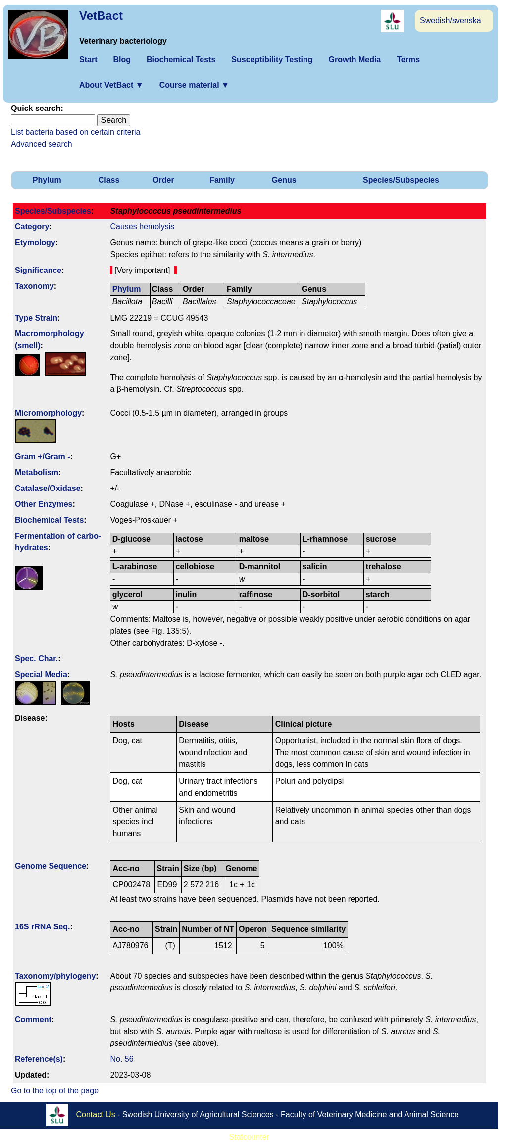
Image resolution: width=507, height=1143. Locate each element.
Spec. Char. (36, 658)
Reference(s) (39, 1059)
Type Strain (36, 318)
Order (163, 180)
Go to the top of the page (55, 1091)
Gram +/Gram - (42, 456)
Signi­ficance (38, 270)
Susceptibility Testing (271, 59)
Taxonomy (34, 286)
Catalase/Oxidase (48, 488)
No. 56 (121, 1059)
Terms (408, 59)
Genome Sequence (50, 866)
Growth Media (354, 59)
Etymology (35, 242)
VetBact (101, 15)
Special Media (41, 674)
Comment (33, 1019)
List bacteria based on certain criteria (75, 132)
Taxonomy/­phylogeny (55, 976)
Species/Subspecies (401, 180)
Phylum (47, 180)
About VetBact (111, 85)
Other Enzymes (43, 504)
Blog (122, 59)
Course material (194, 85)
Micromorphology (48, 413)
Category (32, 226)
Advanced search (41, 144)
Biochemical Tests (181, 59)
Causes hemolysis (142, 226)
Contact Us (95, 1114)
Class (109, 180)
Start (88, 59)
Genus (284, 180)
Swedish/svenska (450, 20)
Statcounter (249, 1137)
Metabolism (36, 472)
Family (222, 180)
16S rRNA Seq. (42, 927)
